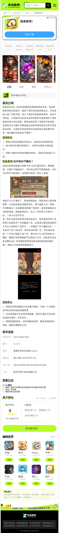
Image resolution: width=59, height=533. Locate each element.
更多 (53, 437)
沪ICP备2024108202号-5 (29, 531)
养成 (27, 13)
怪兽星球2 (39, 13)
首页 (5, 13)
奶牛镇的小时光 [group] (18, 95)
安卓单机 (16, 13)
